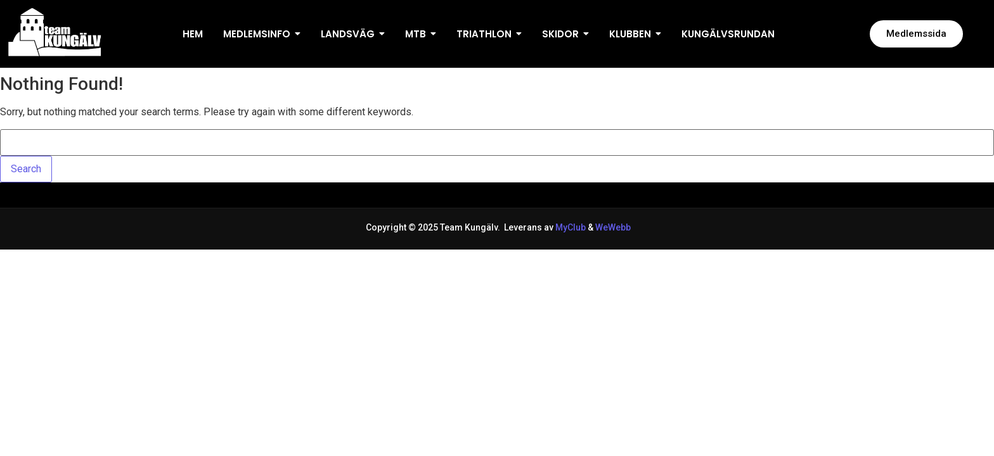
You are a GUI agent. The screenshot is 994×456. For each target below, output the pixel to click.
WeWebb (612, 227)
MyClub (570, 227)
